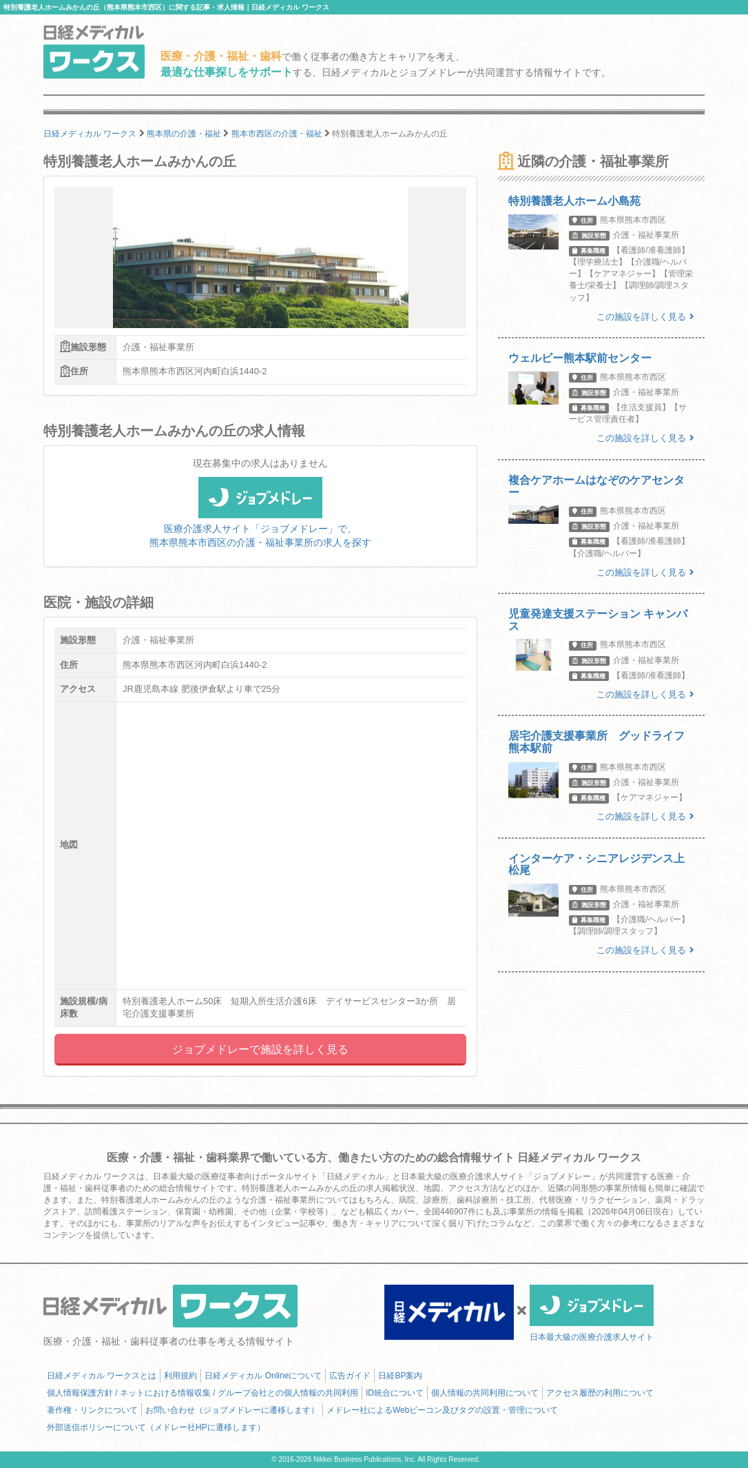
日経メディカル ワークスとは (101, 1375)
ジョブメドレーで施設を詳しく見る (260, 1049)
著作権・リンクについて (92, 1410)
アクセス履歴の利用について (600, 1393)
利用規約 (180, 1375)
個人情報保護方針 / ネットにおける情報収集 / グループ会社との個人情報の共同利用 (202, 1393)
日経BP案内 (400, 1375)
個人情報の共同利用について (485, 1393)
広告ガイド (350, 1375)
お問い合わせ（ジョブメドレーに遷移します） (232, 1410)
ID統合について (395, 1393)
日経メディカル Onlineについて (263, 1375)
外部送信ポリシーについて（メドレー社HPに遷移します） (156, 1427)
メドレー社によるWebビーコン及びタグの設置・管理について (442, 1410)
